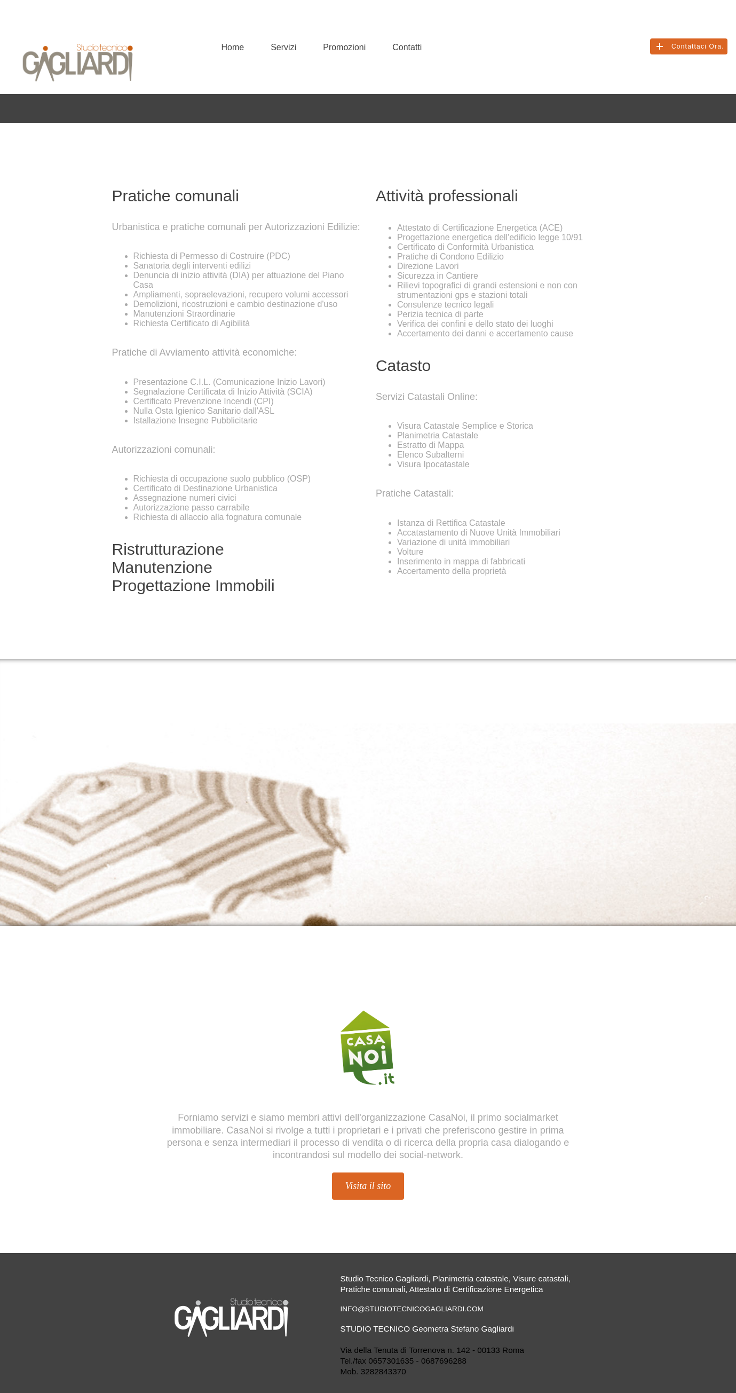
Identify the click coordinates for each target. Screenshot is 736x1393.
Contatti (407, 47)
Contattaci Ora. (697, 46)
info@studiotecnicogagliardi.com (412, 1309)
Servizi (283, 47)
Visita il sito (368, 1185)
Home (232, 47)
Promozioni (344, 47)
